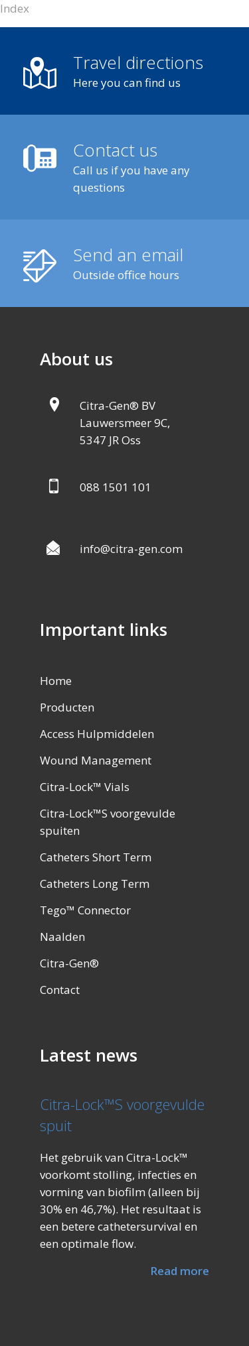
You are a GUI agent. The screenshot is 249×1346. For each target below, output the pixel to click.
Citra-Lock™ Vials (84, 786)
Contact (60, 989)
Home (56, 680)
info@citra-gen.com (131, 548)
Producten (67, 707)
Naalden (62, 936)
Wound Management (95, 760)
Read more (179, 1270)
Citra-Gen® (69, 963)
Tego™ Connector (85, 910)
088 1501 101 (115, 487)
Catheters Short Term (95, 857)
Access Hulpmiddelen (97, 733)
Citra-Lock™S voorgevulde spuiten (107, 822)
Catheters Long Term (94, 883)
